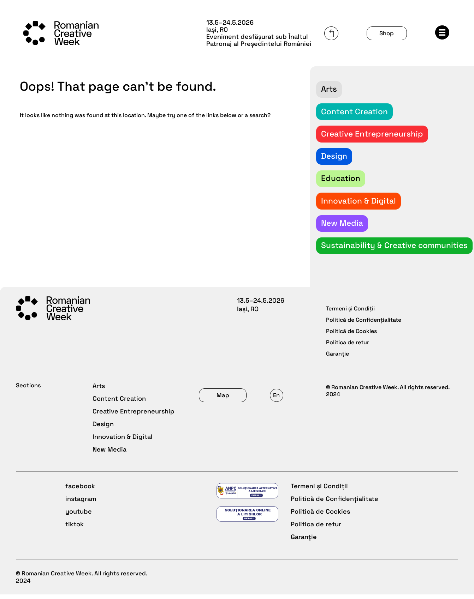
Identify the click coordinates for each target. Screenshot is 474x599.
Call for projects (262, 406)
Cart (377, 30)
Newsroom (253, 419)
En (430, 384)
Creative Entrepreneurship (133, 406)
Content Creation (119, 393)
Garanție (105, 535)
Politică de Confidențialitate (136, 497)
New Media (109, 444)
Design (102, 419)
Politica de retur (117, 522)
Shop (412, 30)
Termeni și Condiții (120, 484)
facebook (252, 484)
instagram (252, 497)
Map (371, 384)
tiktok (246, 522)
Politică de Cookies (122, 510)
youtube (250, 510)
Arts (98, 381)
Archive (248, 432)
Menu (446, 29)
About (246, 393)
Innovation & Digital (122, 432)
